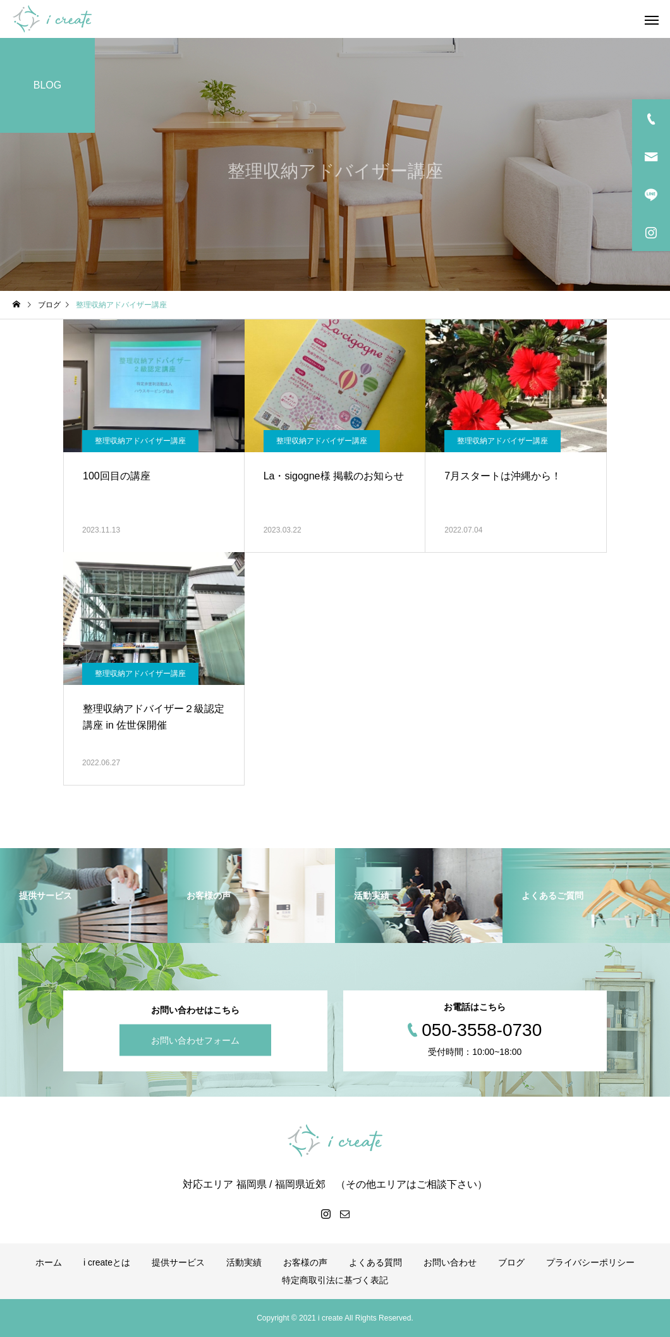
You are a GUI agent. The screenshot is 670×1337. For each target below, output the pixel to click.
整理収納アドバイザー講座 (140, 440)
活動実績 (244, 1262)
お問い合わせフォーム (195, 1040)
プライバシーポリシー (590, 1262)
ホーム (48, 1262)
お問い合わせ (450, 1262)
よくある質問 (375, 1262)
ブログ (511, 1262)
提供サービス (178, 1262)
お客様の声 (305, 1262)
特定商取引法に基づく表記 (335, 1280)
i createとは (106, 1262)
